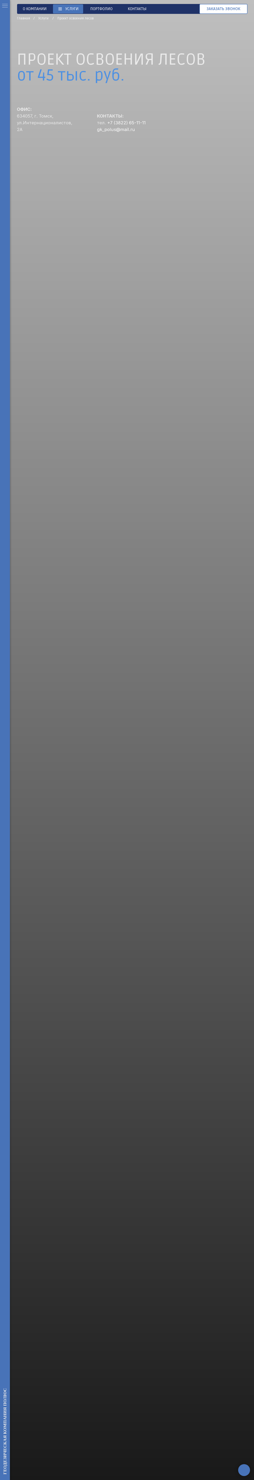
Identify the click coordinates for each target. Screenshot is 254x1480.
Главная (23, 18)
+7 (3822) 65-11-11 (126, 122)
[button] (223, 9)
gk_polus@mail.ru (116, 129)
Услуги (43, 18)
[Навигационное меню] (5, 6)
